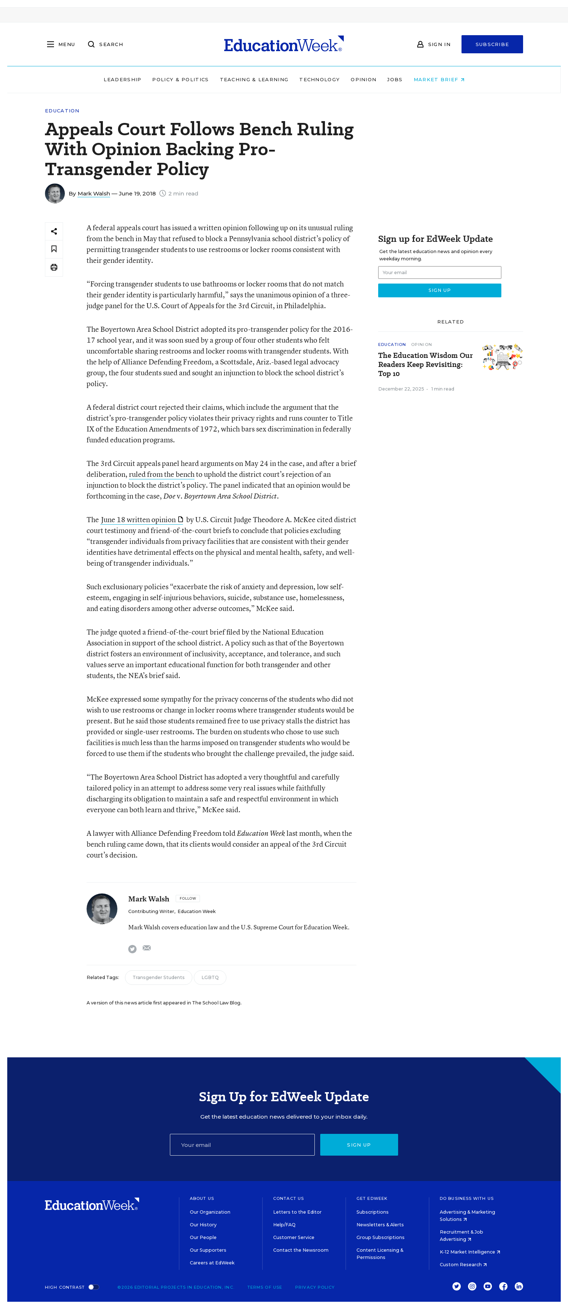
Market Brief (439, 79)
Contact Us (288, 1198)
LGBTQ (210, 977)
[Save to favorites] (54, 249)
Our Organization (210, 1212)
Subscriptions (372, 1212)
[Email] (242, 1145)
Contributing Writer (151, 911)
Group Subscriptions (380, 1237)
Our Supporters (208, 1250)
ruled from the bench (162, 474)
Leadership (122, 79)
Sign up (359, 1145)
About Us (202, 1198)
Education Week (197, 911)
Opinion (363, 79)
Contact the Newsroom (301, 1250)
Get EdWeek (372, 1198)
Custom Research (463, 1264)
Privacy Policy (315, 1287)
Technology (319, 79)
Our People (203, 1237)
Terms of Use (264, 1287)
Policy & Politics (180, 79)
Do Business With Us (467, 1198)
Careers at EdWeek (212, 1262)
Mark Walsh (94, 193)
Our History (203, 1224)
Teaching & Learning (254, 79)
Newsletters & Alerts (380, 1224)
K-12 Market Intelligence (470, 1252)
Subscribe (492, 44)
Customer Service (293, 1237)
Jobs (394, 79)
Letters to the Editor (297, 1212)
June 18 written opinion (142, 519)
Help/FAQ (284, 1224)
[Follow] (188, 898)
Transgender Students (159, 977)
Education (62, 110)
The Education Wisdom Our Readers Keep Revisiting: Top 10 (425, 364)
